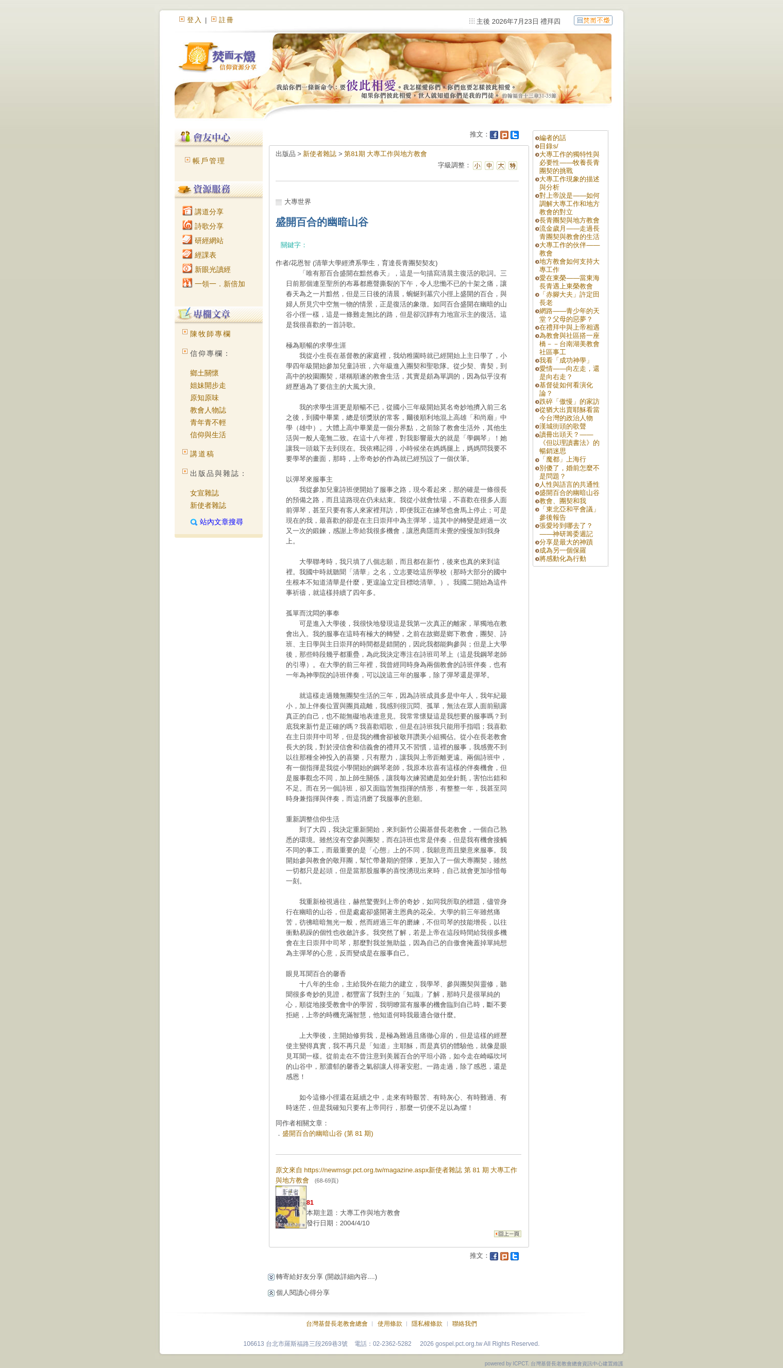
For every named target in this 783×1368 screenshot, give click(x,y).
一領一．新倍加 (213, 284)
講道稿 (202, 454)
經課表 (199, 255)
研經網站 (203, 240)
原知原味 (204, 398)
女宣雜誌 (204, 493)
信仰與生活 (208, 435)
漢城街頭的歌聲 (562, 426)
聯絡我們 (464, 1323)
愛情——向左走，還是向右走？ (569, 373)
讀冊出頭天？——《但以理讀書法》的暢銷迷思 (569, 443)
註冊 (226, 20)
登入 (194, 20)
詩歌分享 (203, 226)
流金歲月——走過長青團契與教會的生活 (569, 233)
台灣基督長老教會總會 (337, 1323)
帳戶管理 (209, 161)
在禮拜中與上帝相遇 (569, 327)
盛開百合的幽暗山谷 (569, 493)
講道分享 (203, 212)
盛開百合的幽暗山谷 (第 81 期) (327, 1133)
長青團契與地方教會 (569, 220)
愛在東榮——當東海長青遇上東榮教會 (569, 282)
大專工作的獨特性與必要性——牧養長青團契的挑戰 (569, 162)
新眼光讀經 (206, 269)
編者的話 (552, 138)
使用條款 (390, 1323)
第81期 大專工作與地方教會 (385, 154)
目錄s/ (548, 146)
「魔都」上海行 (562, 459)
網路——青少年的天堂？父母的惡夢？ (569, 315)
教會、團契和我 (562, 501)
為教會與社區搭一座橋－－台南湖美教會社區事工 (569, 344)
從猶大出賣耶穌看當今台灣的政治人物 (569, 414)
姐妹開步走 (208, 385)
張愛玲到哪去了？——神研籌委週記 (566, 530)
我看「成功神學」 (566, 360)
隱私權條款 (427, 1323)
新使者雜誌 (208, 505)
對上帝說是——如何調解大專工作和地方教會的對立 (569, 204)
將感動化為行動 (562, 558)
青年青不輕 (208, 422)
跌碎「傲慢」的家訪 (569, 401)
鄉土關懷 (204, 373)
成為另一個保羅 (562, 550)
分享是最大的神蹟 (566, 542)
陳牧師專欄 (210, 334)
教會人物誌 (208, 410)
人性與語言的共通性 (569, 484)
